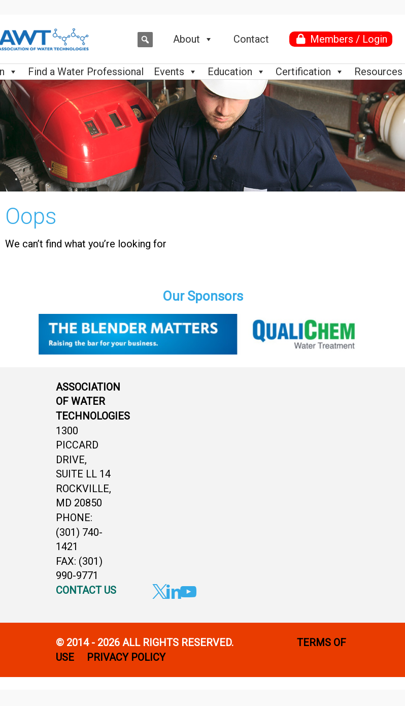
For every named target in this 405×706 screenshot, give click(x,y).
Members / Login (348, 39)
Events (175, 71)
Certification (310, 71)
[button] (145, 39)
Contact (251, 39)
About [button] (193, 39)
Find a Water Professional (86, 72)
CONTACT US (86, 590)
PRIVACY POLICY (127, 657)
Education (236, 71)
